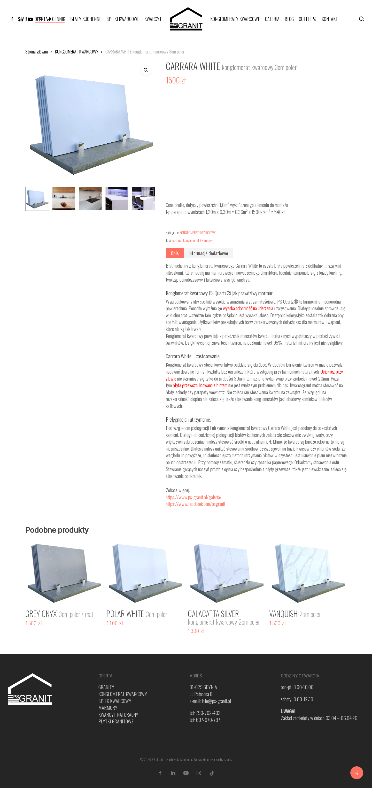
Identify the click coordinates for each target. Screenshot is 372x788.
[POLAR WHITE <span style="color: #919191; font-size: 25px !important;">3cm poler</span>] (145, 571)
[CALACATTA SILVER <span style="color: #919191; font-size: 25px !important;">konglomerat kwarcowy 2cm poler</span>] (226, 571)
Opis (175, 253)
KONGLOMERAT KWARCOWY (76, 51)
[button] (146, 70)
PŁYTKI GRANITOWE (116, 721)
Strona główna (36, 51)
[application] (256, 145)
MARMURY (107, 707)
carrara (177, 240)
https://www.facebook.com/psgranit (195, 503)
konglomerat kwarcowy (198, 240)
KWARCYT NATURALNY (118, 714)
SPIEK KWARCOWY (114, 700)
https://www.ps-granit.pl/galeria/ (194, 496)
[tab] (175, 253)
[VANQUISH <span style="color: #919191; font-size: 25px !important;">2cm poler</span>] (307, 571)
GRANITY (106, 686)
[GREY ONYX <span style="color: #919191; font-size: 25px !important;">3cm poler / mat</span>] (64, 571)
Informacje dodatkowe (208, 253)
